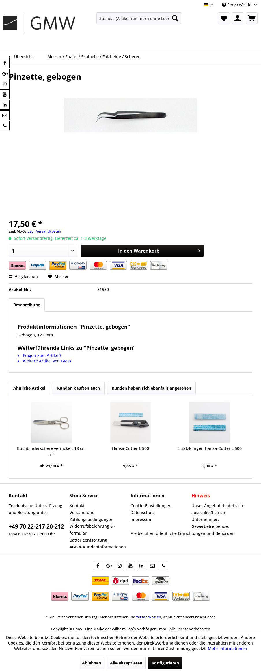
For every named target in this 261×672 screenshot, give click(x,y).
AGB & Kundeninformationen (98, 547)
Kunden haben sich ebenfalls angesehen (151, 388)
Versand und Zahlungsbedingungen (91, 516)
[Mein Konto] (237, 18)
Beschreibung (26, 305)
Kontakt (77, 505)
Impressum (141, 519)
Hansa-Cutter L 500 (130, 448)
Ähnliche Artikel (29, 388)
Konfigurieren (165, 663)
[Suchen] (175, 18)
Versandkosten (148, 616)
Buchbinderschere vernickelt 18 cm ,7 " (51, 451)
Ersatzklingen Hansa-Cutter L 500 (209, 448)
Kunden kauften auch (78, 388)
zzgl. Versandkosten (44, 231)
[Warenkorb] (252, 18)
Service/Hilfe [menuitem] (237, 5)
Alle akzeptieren (126, 663)
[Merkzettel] (223, 18)
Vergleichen (23, 276)
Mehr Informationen (227, 648)
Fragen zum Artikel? (39, 355)
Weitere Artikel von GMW (44, 361)
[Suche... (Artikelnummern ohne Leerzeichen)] (138, 18)
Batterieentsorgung (88, 540)
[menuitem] (138, 18)
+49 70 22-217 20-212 (36, 526)
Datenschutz (142, 512)
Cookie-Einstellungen (150, 505)
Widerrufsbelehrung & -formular (93, 529)
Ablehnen (91, 663)
